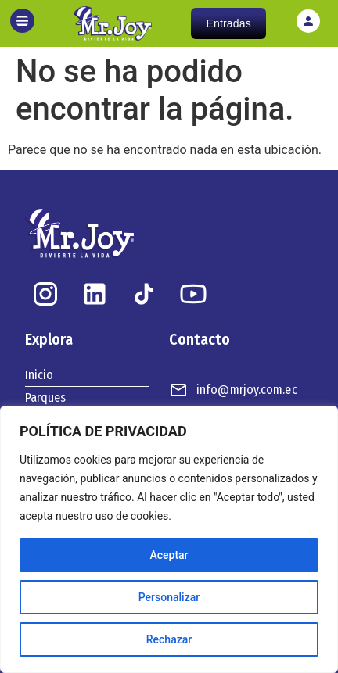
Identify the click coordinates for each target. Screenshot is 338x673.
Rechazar (169, 639)
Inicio (39, 374)
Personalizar (169, 597)
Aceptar (168, 555)
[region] (169, 539)
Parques (45, 397)
